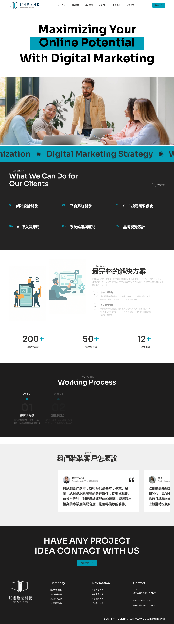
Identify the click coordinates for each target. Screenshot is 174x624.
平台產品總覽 (97, 601)
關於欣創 (61, 5)
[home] (24, 5)
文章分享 (130, 5)
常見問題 (103, 5)
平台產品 (116, 5)
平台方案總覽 (97, 592)
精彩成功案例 (56, 601)
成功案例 (89, 5)
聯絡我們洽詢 (97, 606)
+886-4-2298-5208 (142, 603)
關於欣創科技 (56, 592)
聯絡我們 (158, 5)
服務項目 (75, 5)
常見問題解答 (56, 606)
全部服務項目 (56, 596)
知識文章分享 (97, 596)
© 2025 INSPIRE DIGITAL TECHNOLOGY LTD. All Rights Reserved (134, 619)
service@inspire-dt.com (144, 607)
